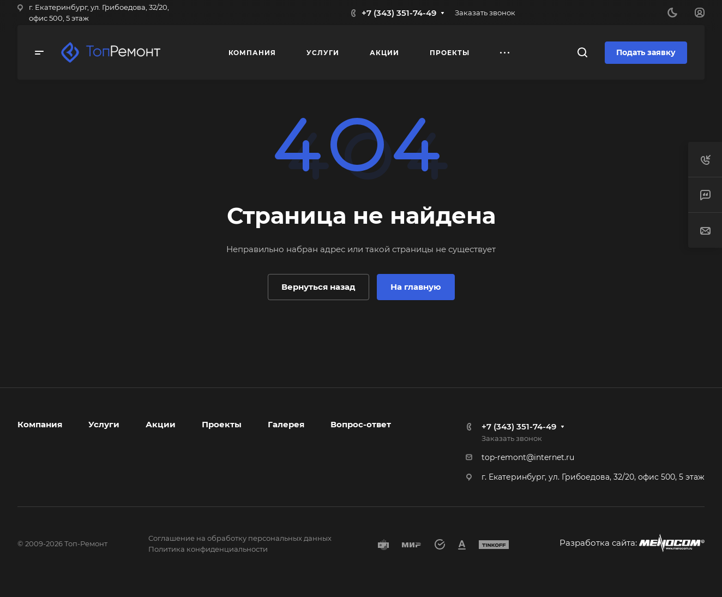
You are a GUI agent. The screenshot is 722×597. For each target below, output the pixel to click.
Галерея (286, 424)
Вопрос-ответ (360, 424)
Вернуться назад (318, 287)
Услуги (103, 424)
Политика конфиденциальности (208, 549)
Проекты (222, 424)
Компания (39, 424)
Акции (161, 424)
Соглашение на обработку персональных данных (240, 538)
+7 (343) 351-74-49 (399, 13)
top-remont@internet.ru (528, 457)
